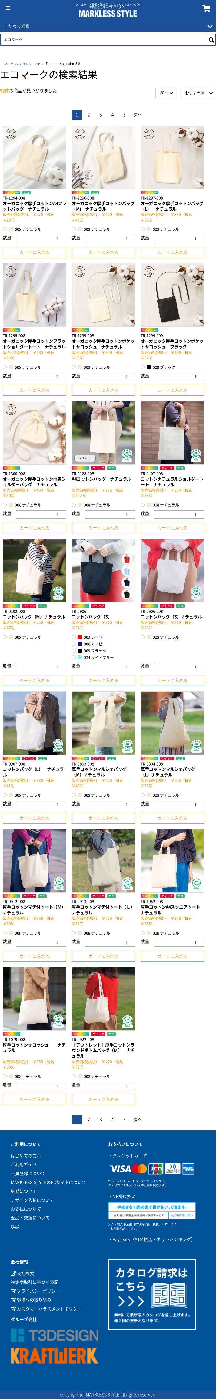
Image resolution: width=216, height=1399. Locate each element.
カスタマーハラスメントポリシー (46, 1309)
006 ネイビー (92, 644)
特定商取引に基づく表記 (34, 1282)
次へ (137, 115)
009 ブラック (161, 367)
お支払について (26, 1209)
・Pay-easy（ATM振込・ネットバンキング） (151, 1239)
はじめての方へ (26, 1156)
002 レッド (90, 637)
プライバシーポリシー (35, 1291)
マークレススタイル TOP (22, 63)
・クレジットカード (127, 1156)
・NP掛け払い (122, 1196)
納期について (24, 1191)
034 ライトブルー (96, 657)
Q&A (15, 1227)
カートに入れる (34, 252)
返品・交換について (30, 1218)
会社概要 (22, 1273)
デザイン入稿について (32, 1200)
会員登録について (28, 1173)
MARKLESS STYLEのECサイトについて (48, 1182)
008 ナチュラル (25, 229)
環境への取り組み (31, 1300)
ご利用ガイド (24, 1164)
